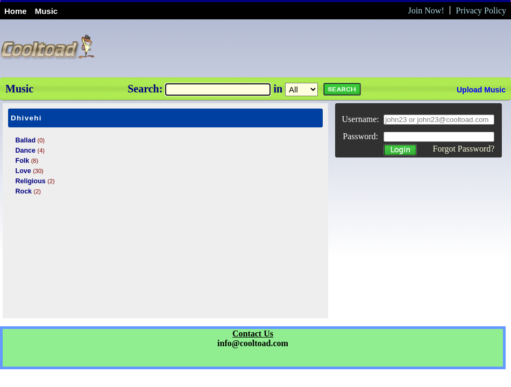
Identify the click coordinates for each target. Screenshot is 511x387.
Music (46, 11)
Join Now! (426, 10)
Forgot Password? (463, 148)
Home (15, 11)
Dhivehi (26, 118)
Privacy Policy (481, 10)
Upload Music (481, 89)
